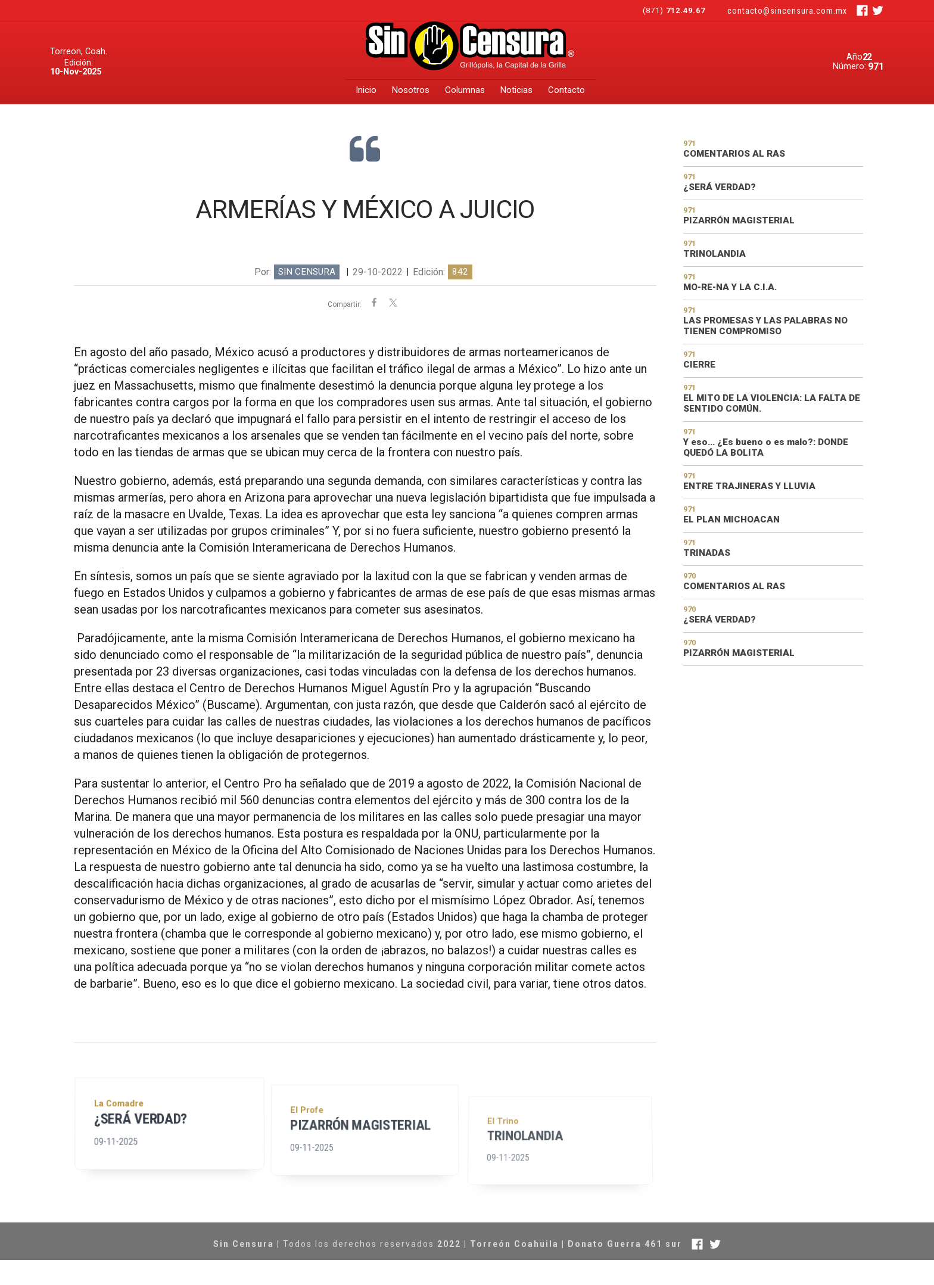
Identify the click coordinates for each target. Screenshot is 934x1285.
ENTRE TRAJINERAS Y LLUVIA (749, 486)
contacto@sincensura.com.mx (787, 11)
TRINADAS (706, 552)
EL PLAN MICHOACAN (731, 519)
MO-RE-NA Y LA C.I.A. (730, 287)
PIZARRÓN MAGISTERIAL (361, 1153)
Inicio (366, 90)
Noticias (516, 90)
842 (460, 271)
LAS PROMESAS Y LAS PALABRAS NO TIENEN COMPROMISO (765, 326)
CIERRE (699, 364)
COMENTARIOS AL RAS (734, 153)
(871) (675, 10)
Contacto (566, 90)
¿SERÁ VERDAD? (141, 1136)
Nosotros (410, 90)
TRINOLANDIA (528, 1183)
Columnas (465, 90)
